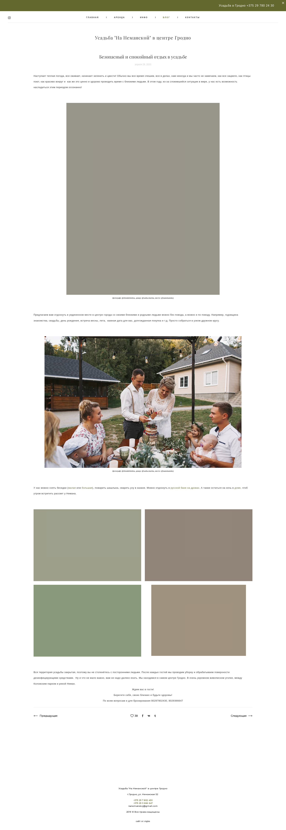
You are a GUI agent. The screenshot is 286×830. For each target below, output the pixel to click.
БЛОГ (166, 16)
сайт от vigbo (143, 821)
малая (72, 485)
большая (87, 485)
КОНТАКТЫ (192, 16)
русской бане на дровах (185, 485)
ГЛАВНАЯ (92, 16)
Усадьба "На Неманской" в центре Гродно (143, 36)
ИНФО (144, 16)
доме (238, 485)
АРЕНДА (119, 16)
